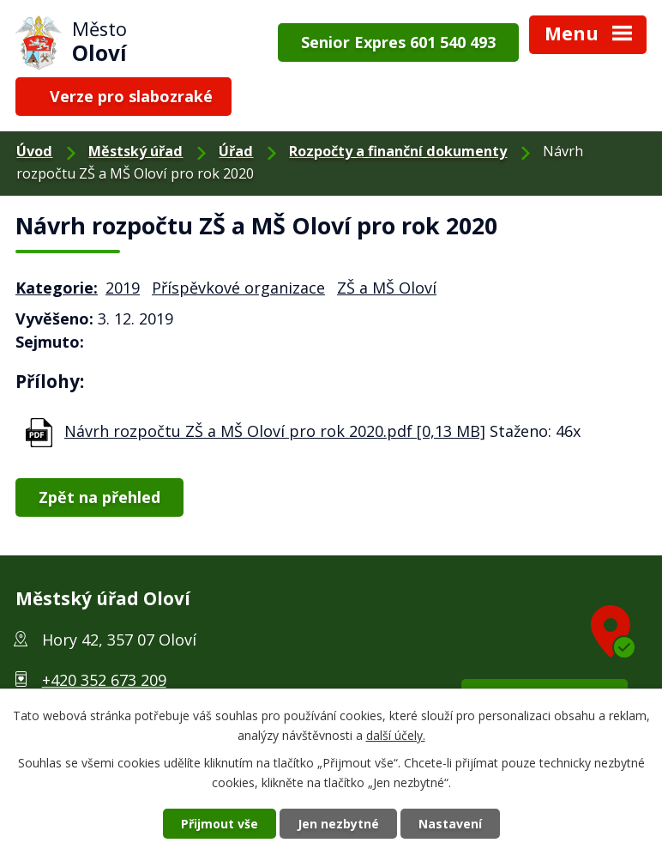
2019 (122, 287)
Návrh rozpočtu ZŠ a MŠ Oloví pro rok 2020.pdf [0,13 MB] (274, 431)
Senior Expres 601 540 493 (398, 42)
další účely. (395, 735)
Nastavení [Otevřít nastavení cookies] (450, 824)
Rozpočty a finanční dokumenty (398, 151)
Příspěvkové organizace (238, 287)
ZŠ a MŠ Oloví (386, 287)
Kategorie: (56, 287)
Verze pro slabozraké (131, 96)
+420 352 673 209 (104, 680)
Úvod (34, 151)
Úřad (236, 151)
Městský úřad (135, 151)
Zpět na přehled (99, 497)
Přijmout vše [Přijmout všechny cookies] (219, 824)
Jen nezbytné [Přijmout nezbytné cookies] (338, 824)
